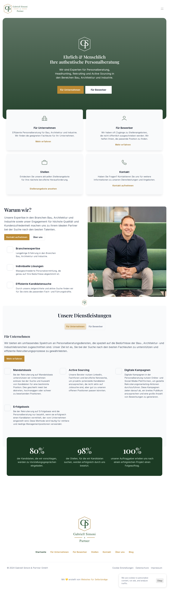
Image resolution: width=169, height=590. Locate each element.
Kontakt (107, 552)
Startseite (41, 552)
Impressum (156, 568)
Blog (131, 552)
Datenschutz (142, 568)
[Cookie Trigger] (122, 567)
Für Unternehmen (59, 552)
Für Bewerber (80, 552)
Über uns (120, 552)
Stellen (94, 552)
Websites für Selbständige (94, 579)
